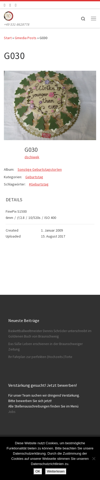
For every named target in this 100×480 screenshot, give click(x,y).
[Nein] (93, 458)
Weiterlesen (56, 471)
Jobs (11, 412)
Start (8, 37)
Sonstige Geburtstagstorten (40, 169)
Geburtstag (34, 177)
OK (37, 471)
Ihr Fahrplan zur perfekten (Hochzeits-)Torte (40, 357)
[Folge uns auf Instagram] (10, 5)
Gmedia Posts (25, 37)
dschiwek (32, 157)
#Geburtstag (39, 184)
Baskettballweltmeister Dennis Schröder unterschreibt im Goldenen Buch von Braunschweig (49, 334)
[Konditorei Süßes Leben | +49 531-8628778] (8, 15)
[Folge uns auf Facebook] (4, 5)
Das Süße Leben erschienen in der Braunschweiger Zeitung (45, 347)
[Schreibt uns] (15, 5)
